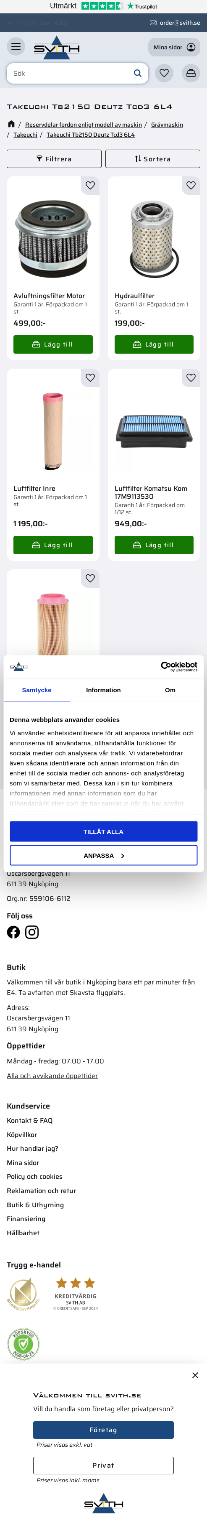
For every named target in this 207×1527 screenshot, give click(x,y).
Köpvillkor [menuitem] (22, 1134)
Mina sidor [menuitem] (23, 1162)
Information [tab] (103, 689)
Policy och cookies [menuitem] (35, 1176)
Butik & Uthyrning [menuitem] (35, 1205)
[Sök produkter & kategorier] (77, 73)
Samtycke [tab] (36, 689)
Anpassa (104, 855)
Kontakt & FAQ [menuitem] (29, 1120)
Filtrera (58, 159)
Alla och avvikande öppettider (52, 1076)
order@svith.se (180, 22)
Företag (103, 1430)
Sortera (157, 159)
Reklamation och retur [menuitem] (41, 1190)
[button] (16, 46)
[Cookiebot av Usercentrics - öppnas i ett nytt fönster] (160, 666)
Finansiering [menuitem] (26, 1218)
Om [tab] (170, 689)
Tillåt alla (103, 831)
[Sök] (137, 73)
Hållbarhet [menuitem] (23, 1233)
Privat (103, 1465)
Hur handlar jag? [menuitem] (32, 1148)
